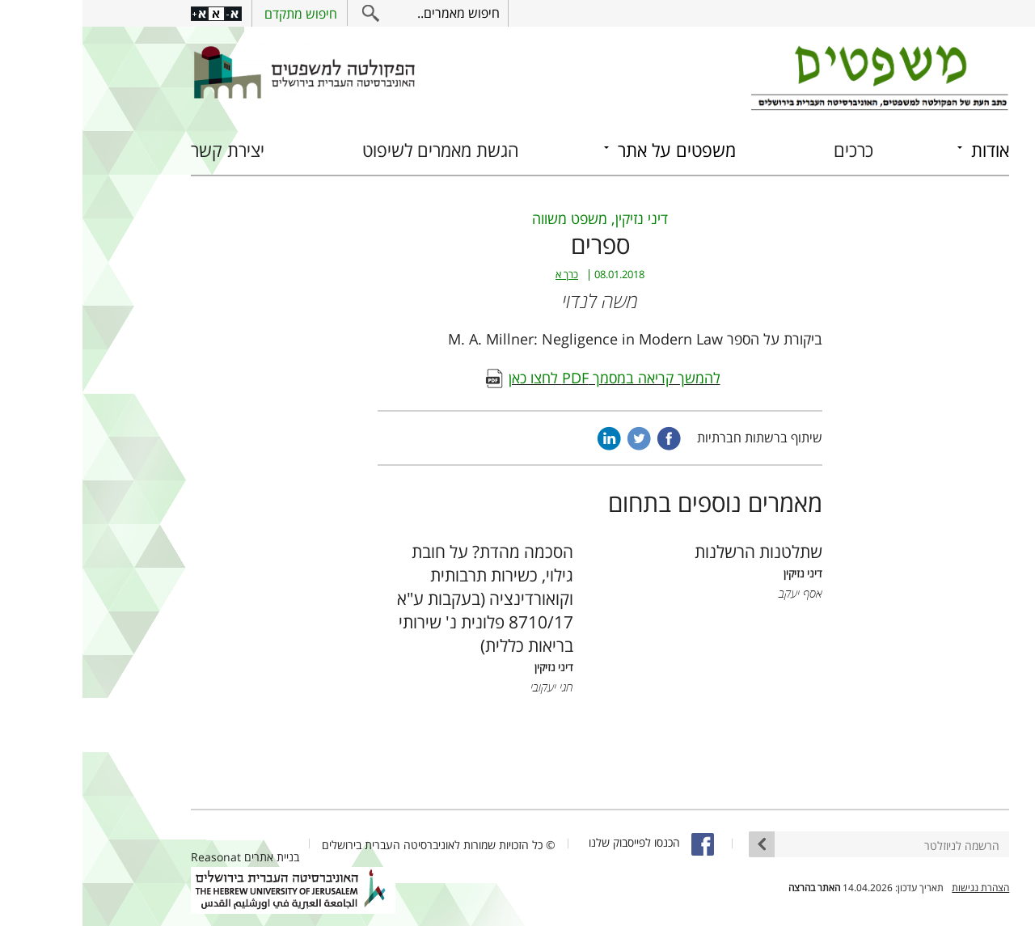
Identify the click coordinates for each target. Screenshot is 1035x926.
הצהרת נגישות (898, 887)
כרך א (484, 274)
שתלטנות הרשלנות (676, 551)
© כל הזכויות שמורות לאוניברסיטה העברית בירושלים (356, 844)
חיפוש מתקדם (218, 14)
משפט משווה (487, 218)
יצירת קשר (145, 150)
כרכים (771, 150)
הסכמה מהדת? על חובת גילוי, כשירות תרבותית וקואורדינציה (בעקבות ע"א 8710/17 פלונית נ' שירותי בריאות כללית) (403, 598)
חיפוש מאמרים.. (376, 13)
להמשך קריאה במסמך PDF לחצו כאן (532, 377)
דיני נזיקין (559, 218)
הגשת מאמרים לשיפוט (358, 150)
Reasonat (133, 857)
